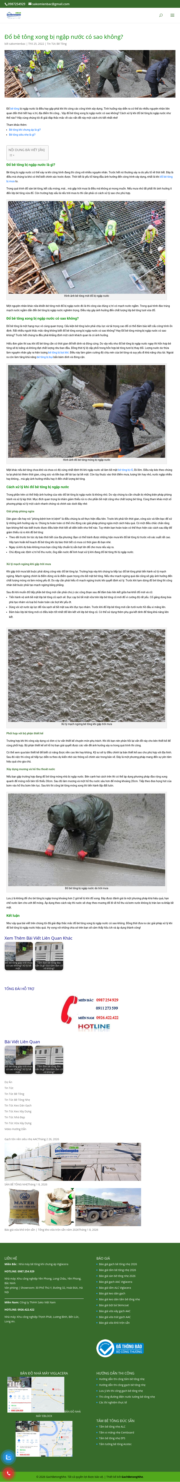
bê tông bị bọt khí (58, 352)
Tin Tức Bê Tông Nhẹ (17, 1100)
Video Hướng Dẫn (15, 1129)
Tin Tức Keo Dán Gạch (18, 1105)
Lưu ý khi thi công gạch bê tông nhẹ (121, 1391)
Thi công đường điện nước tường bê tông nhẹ (127, 1396)
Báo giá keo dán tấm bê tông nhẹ (119, 1299)
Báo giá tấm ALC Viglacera (115, 1287)
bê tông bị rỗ (125, 469)
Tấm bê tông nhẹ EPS (112, 1438)
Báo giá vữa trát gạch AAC (115, 1317)
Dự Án (8, 1082)
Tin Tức (9, 1088)
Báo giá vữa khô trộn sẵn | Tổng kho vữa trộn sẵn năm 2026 (42, 1229)
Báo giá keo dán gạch (112, 1293)
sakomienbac (17, 43)
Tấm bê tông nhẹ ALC (112, 1426)
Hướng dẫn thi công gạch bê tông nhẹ (122, 1385)
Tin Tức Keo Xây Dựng (18, 1111)
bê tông (14, 108)
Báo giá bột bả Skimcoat (114, 1305)
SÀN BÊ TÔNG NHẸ (16, 1184)
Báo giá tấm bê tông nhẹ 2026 (117, 1270)
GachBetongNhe (132, 1477)
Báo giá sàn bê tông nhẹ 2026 (117, 1276)
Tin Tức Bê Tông (57, 43)
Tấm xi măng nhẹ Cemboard (116, 1432)
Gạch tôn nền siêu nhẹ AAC (21, 1139)
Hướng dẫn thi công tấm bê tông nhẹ (122, 1379)
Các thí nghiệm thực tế (113, 1402)
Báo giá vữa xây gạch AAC (114, 1311)
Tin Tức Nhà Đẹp (15, 1117)
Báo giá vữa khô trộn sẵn (114, 1322)
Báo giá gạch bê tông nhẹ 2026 (118, 1264)
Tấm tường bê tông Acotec (115, 1444)
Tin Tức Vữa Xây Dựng (18, 1123)
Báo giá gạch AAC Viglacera (115, 1282)
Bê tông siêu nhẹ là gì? (22, 134)
